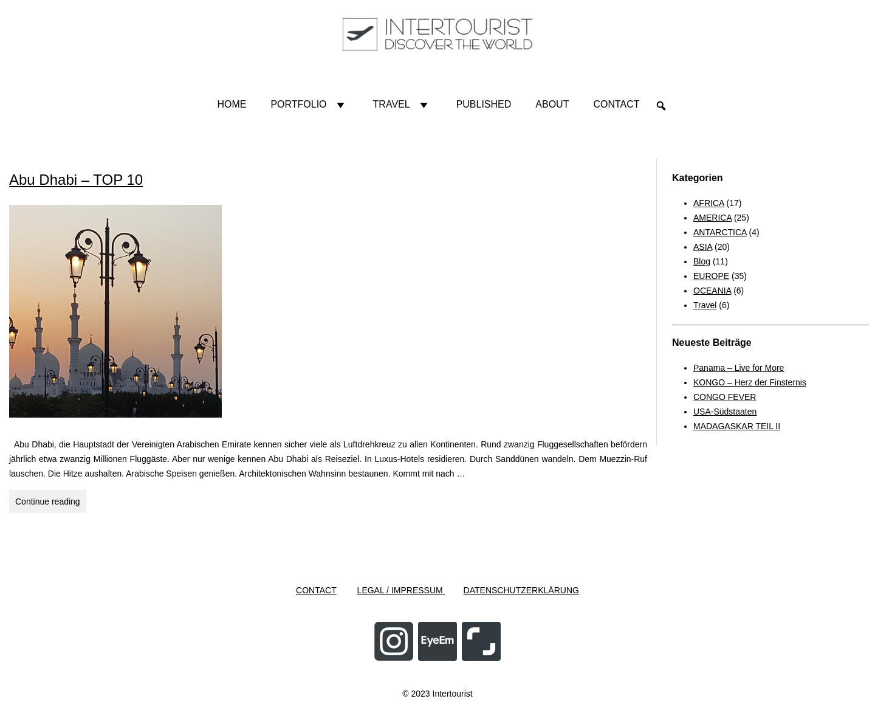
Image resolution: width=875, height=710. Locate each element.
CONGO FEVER (724, 397)
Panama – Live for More (738, 368)
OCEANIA (712, 290)
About (552, 104)
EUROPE (711, 276)
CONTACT (316, 590)
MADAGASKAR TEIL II (736, 426)
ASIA (702, 247)
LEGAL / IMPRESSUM (401, 590)
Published (484, 104)
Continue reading (50, 503)
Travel (402, 104)
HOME (231, 104)
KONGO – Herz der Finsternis (749, 382)
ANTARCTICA (720, 232)
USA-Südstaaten (725, 411)
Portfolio (309, 104)
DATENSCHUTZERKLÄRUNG (521, 590)
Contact (616, 104)
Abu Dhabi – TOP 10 (76, 179)
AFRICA (708, 203)
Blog (701, 261)
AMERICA (712, 217)
